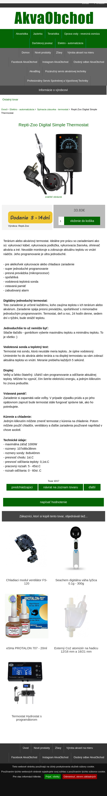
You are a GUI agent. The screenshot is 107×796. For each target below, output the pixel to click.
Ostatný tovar (10, 99)
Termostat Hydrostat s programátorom (27, 718)
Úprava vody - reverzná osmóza (82, 33)
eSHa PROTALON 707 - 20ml (26, 648)
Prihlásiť (99, 3)
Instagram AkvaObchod (55, 62)
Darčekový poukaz (42, 43)
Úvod (85, 3)
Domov (26, 52)
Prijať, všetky (53, 776)
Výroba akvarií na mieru (80, 52)
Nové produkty (43, 52)
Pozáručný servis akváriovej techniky (65, 71)
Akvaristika (22, 33)
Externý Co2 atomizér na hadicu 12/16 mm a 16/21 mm (76, 650)
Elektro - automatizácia (22, 109)
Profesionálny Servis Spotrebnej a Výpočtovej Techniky (57, 80)
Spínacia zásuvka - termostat (52, 109)
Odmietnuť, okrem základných (80, 776)
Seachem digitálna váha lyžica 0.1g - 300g (76, 581)
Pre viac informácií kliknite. (27, 776)
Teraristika (53, 33)
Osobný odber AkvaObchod (89, 62)
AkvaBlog (35, 71)
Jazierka (37, 33)
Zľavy (59, 52)
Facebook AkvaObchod (24, 62)
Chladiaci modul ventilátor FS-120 (26, 581)
